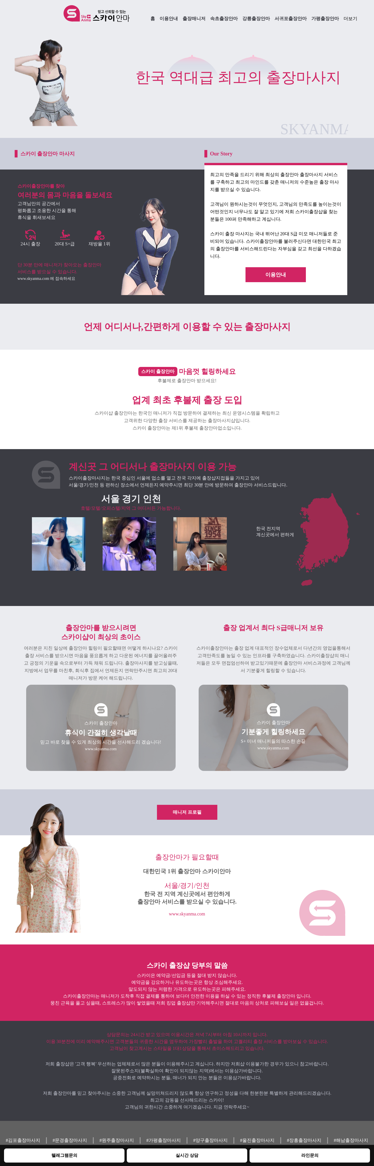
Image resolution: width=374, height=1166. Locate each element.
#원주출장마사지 (116, 1140)
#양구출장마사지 (210, 1140)
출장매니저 (194, 18)
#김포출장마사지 (23, 1140)
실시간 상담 (187, 1155)
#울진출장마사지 (257, 1140)
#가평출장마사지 (163, 1140)
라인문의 (310, 1155)
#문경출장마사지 (70, 1140)
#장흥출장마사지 (304, 1140)
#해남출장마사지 (351, 1140)
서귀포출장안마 (291, 18)
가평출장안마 (325, 18)
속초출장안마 (224, 18)
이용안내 (169, 18)
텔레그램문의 (64, 1155)
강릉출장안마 (256, 18)
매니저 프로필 (187, 812)
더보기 (350, 18)
